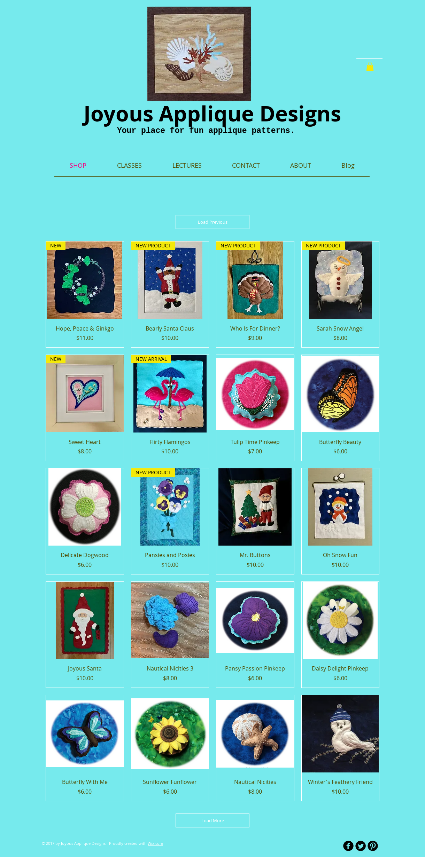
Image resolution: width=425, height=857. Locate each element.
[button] (370, 66)
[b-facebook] (348, 846)
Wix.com (155, 843)
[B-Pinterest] (373, 846)
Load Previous (212, 222)
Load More (212, 820)
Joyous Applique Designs (212, 113)
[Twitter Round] (360, 846)
